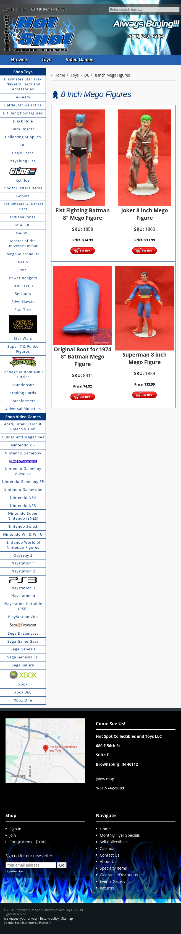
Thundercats (23, 384)
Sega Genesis (23, 649)
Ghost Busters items (23, 188)
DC (23, 145)
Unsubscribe (14, 871)
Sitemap (67, 918)
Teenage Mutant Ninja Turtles (23, 375)
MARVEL (23, 233)
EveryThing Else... (23, 160)
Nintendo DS (23, 445)
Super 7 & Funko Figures (23, 349)
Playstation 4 (23, 595)
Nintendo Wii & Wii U (23, 534)
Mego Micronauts (23, 254)
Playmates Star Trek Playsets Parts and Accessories (23, 84)
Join (23, 9)
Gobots (23, 196)
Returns (107, 888)
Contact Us (109, 855)
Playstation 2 (23, 571)
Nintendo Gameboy (23, 453)
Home (105, 828)
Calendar (108, 848)
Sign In (8, 9)
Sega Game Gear (23, 641)
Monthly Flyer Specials (120, 835)
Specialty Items (113, 868)
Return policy (49, 918)
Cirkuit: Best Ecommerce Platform (27, 922)
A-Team (23, 97)
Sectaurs (23, 293)
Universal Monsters (23, 408)
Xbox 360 (23, 692)
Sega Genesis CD (23, 657)
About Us (108, 861)
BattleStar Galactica (23, 105)
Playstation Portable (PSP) (23, 606)
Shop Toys (23, 71)
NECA (23, 262)
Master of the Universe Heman (23, 243)
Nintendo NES (23, 505)
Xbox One (23, 700)
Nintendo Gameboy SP (23, 481)
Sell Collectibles (113, 842)
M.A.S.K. (23, 225)
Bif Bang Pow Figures (23, 113)
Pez (23, 269)
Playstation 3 (23, 587)
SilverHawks (23, 301)
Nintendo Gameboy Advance (23, 471)
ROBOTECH (23, 285)
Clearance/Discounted (120, 875)
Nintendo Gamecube (23, 489)
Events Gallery (112, 881)
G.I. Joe (23, 180)
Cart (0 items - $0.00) (48, 9)
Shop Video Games (23, 416)
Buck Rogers (23, 129)
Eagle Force (23, 152)
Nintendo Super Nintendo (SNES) (22, 516)
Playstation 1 (23, 563)
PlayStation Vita (23, 616)
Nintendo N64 (23, 497)
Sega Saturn (23, 665)
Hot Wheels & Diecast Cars (23, 207)
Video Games (80, 59)
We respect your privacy (21, 918)
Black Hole (23, 121)
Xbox (23, 684)
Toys (47, 59)
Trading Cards (23, 392)
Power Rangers (23, 277)
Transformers (23, 400)
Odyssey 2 (23, 555)
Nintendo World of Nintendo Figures (23, 545)
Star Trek (23, 309)
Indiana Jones (23, 216)
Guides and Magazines (23, 437)
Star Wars (23, 338)
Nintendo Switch (23, 526)
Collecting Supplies (23, 137)
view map (105, 778)
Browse (19, 59)
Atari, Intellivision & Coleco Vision (23, 427)
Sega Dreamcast (23, 633)
